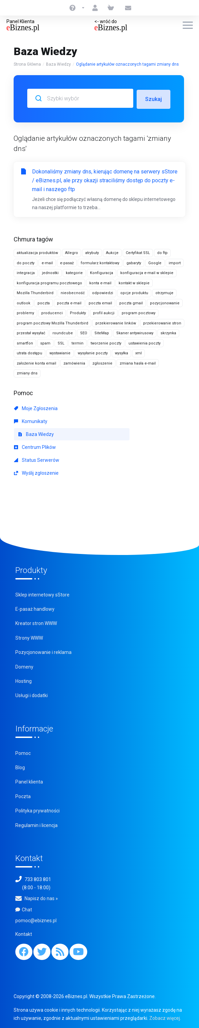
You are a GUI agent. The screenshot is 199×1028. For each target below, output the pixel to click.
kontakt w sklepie (134, 282)
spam (45, 342)
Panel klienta (29, 780)
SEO (83, 332)
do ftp (162, 252)
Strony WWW (29, 637)
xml (138, 352)
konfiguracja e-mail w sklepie (146, 272)
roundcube (62, 332)
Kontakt (23, 933)
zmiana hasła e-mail (138, 362)
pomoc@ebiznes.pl (36, 919)
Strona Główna (27, 64)
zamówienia (74, 362)
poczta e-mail (69, 302)
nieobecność (73, 292)
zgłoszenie (102, 362)
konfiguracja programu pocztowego (49, 282)
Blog (20, 766)
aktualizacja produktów (37, 252)
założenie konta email (36, 362)
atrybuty (92, 252)
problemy (25, 312)
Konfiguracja (101, 272)
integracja (26, 272)
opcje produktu (134, 292)
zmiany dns (27, 372)
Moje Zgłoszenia (36, 407)
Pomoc (23, 752)
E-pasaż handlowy (35, 608)
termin (77, 342)
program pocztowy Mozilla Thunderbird (52, 322)
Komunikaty (30, 420)
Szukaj (153, 98)
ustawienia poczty (144, 342)
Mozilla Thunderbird (35, 292)
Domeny (24, 665)
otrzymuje (164, 292)
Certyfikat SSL (138, 252)
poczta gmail (131, 302)
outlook (23, 302)
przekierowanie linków (115, 322)
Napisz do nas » (41, 897)
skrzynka (168, 332)
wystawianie (60, 352)
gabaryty (133, 262)
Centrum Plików (35, 446)
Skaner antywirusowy (134, 332)
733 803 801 (38, 878)
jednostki (50, 272)
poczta (43, 302)
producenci (52, 312)
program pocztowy (138, 312)
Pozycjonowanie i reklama (43, 651)
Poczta (23, 795)
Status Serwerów (36, 459)
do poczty (25, 262)
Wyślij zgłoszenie (36, 472)
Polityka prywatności (37, 809)
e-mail (47, 262)
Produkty (78, 312)
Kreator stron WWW (36, 622)
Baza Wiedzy (58, 64)
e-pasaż (67, 262)
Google (155, 262)
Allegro (71, 252)
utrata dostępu (29, 352)
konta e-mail (100, 282)
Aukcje (112, 252)
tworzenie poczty (106, 342)
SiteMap (101, 332)
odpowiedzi (102, 292)
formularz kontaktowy (100, 262)
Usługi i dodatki (31, 694)
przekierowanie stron (162, 322)
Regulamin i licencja (36, 824)
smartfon (25, 342)
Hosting (23, 680)
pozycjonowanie (165, 302)
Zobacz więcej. (165, 1017)
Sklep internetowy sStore (42, 593)
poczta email (100, 302)
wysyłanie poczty (93, 352)
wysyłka (121, 352)
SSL (61, 342)
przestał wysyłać (31, 332)
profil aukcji (103, 312)
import (175, 262)
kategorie (74, 272)
